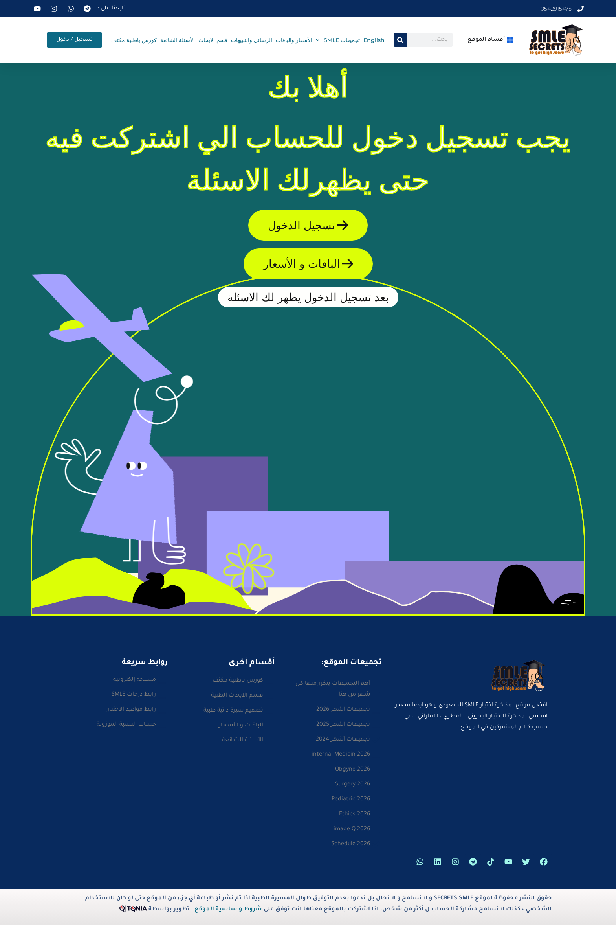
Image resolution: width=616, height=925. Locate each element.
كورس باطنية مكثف (134, 40)
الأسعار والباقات (294, 40)
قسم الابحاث (212, 40)
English (374, 40)
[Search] (400, 40)
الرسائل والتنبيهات (251, 40)
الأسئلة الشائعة (177, 40)
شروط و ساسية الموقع (228, 910)
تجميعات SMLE (338, 40)
